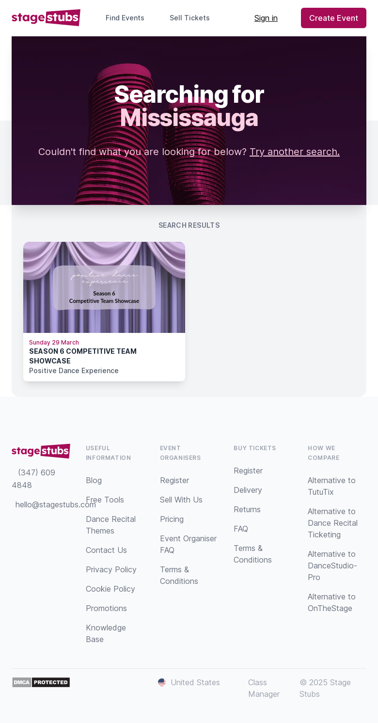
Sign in (266, 18)
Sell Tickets (194, 18)
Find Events (125, 18)
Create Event (333, 18)
